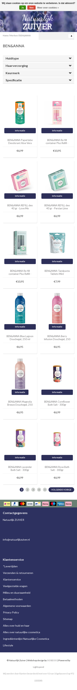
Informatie (20, 130)
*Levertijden (10, 566)
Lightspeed (38, 667)
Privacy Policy (11, 612)
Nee (31, 7)
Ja (22, 7)
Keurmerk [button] (13, 73)
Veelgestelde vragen (15, 586)
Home (5, 35)
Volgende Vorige (61, 489)
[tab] (38, 58)
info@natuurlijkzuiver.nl (16, 539)
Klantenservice (12, 579)
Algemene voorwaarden (17, 605)
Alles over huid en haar (16, 625)
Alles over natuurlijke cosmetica (21, 632)
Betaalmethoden (13, 599)
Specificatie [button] (14, 80)
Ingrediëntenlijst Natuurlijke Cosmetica (26, 638)
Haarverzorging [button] (17, 65)
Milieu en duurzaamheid (16, 592)
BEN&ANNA (25, 35)
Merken (14, 35)
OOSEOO (52, 660)
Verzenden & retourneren (18, 572)
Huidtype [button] (12, 58)
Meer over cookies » (48, 7)
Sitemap (8, 619)
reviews (38, 680)
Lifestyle (8, 645)
